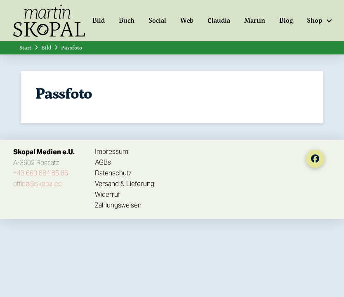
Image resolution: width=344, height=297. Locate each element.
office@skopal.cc (37, 183)
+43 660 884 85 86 (40, 173)
